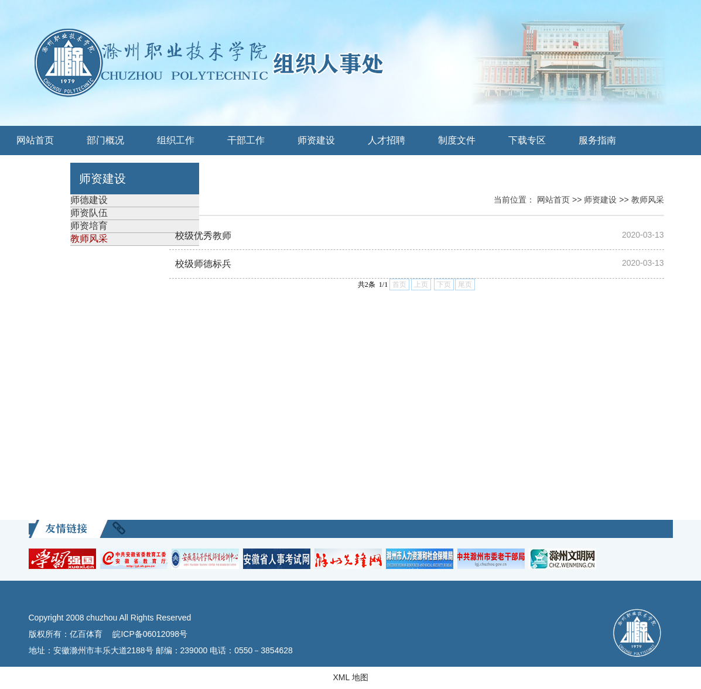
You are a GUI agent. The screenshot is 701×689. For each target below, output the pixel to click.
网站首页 (35, 140)
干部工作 (246, 140)
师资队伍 (89, 213)
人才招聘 (386, 140)
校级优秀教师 (203, 236)
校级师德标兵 (203, 264)
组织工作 (175, 140)
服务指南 (597, 140)
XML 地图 (350, 677)
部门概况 (105, 140)
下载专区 (527, 140)
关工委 (35, 169)
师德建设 (89, 200)
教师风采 (89, 239)
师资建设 (316, 140)
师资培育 (89, 226)
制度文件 (457, 140)
